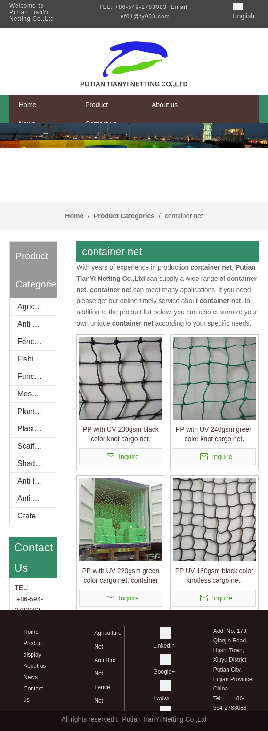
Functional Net (37, 376)
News (31, 677)
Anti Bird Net (37, 324)
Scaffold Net (37, 446)
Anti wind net (37, 498)
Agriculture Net (37, 307)
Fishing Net (36, 359)
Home (31, 632)
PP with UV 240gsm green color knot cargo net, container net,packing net (214, 435)
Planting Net (37, 411)
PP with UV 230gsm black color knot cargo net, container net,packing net (121, 435)
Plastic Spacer (37, 429)
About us (35, 666)
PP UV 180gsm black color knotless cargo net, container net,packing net (214, 576)
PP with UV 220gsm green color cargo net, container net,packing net (120, 576)
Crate (26, 516)
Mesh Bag (34, 394)
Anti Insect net (37, 481)
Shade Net (35, 464)
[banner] (134, 135)
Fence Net (34, 341)
